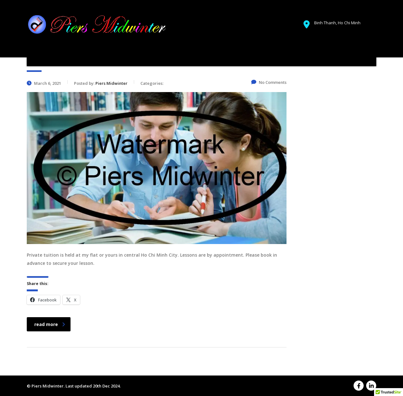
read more (49, 324)
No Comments (269, 82)
